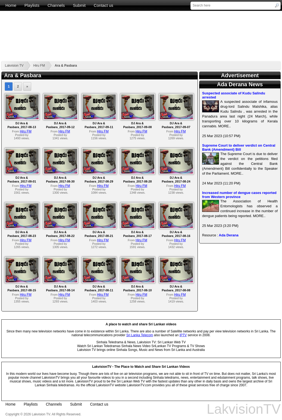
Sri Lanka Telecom (139, 335)
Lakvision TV (14, 65)
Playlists (31, 5)
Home (10, 5)
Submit (79, 5)
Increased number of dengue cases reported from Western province (239, 195)
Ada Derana (228, 235)
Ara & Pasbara (66, 65)
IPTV (183, 335)
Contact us (103, 5)
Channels (56, 5)
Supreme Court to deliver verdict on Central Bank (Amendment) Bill (238, 147)
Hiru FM (39, 65)
